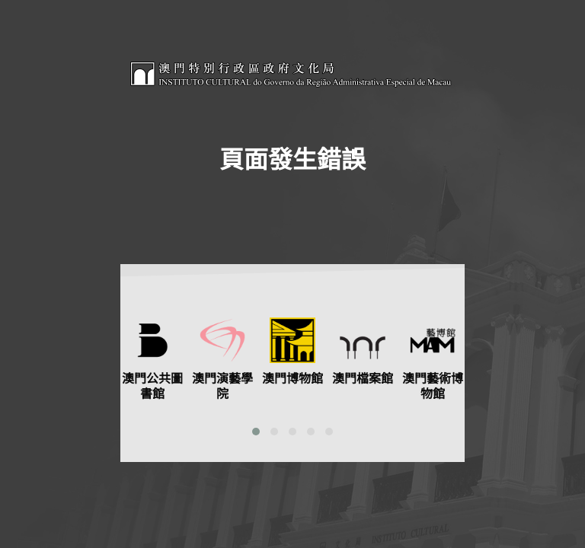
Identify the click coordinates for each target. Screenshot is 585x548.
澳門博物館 (292, 378)
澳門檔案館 (362, 378)
